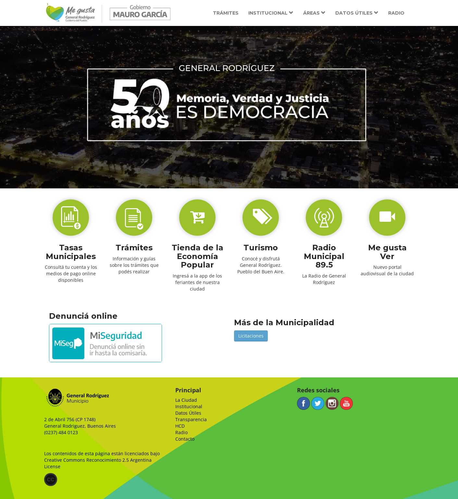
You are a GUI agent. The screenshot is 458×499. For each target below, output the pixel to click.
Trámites (226, 13)
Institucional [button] (270, 13)
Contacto (184, 439)
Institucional (188, 406)
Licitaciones (251, 336)
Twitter (317, 403)
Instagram (332, 403)
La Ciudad (186, 400)
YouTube (346, 403)
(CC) (50, 479)
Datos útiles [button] (356, 13)
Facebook (303, 403)
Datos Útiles (188, 413)
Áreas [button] (314, 13)
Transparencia (191, 419)
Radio (396, 13)
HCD (180, 426)
